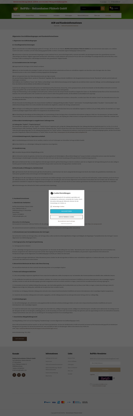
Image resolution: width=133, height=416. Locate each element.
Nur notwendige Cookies (66, 217)
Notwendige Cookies (57, 206)
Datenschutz (63, 223)
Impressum (69, 223)
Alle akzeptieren (66, 211)
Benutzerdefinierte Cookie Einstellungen (66, 221)
